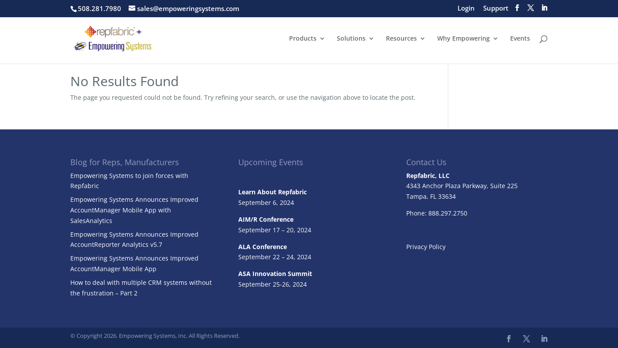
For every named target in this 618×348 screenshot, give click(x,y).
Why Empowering (463, 38)
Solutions (351, 38)
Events (520, 38)
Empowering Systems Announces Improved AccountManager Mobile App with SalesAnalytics (134, 210)
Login (466, 8)
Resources (401, 38)
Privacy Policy (426, 246)
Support (495, 8)
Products (303, 38)
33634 (447, 196)
